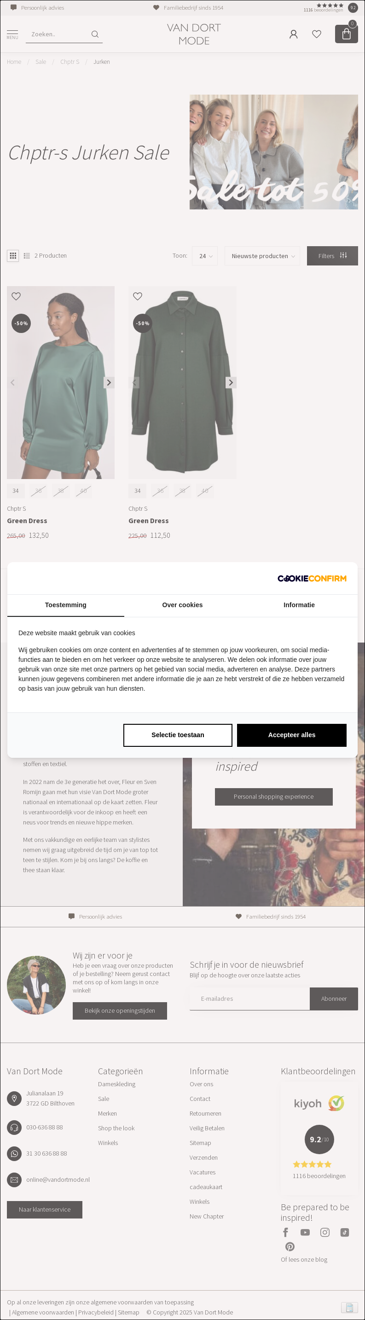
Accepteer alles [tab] (292, 735)
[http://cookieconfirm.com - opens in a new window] (312, 578)
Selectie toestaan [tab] (177, 735)
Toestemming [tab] (66, 605)
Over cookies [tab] (182, 605)
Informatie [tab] (299, 605)
